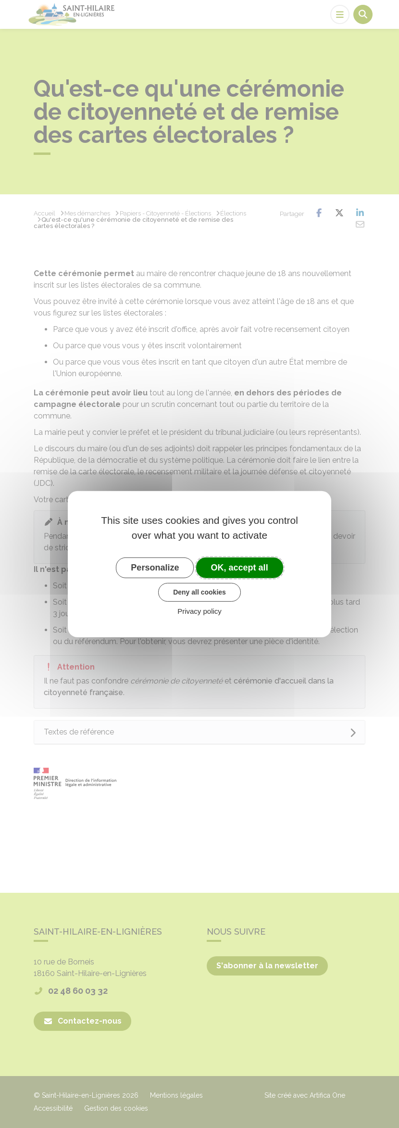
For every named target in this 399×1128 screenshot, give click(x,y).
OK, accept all (239, 567)
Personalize (155, 567)
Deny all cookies (199, 592)
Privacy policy (199, 611)
